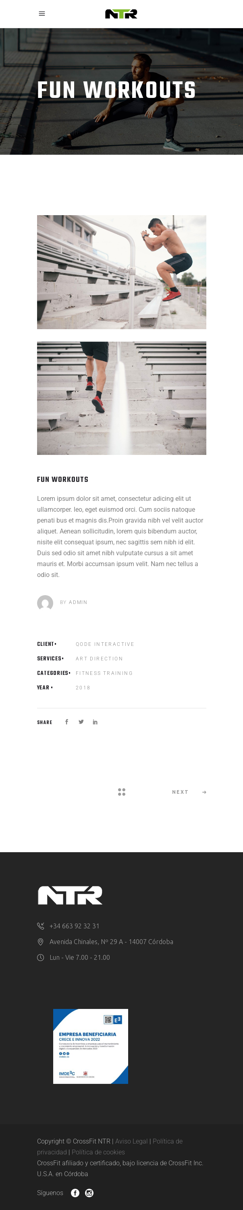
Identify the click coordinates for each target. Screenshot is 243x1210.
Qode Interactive (105, 644)
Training (118, 673)
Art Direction (99, 659)
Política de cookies (98, 1152)
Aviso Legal (131, 1141)
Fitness (89, 673)
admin (78, 602)
